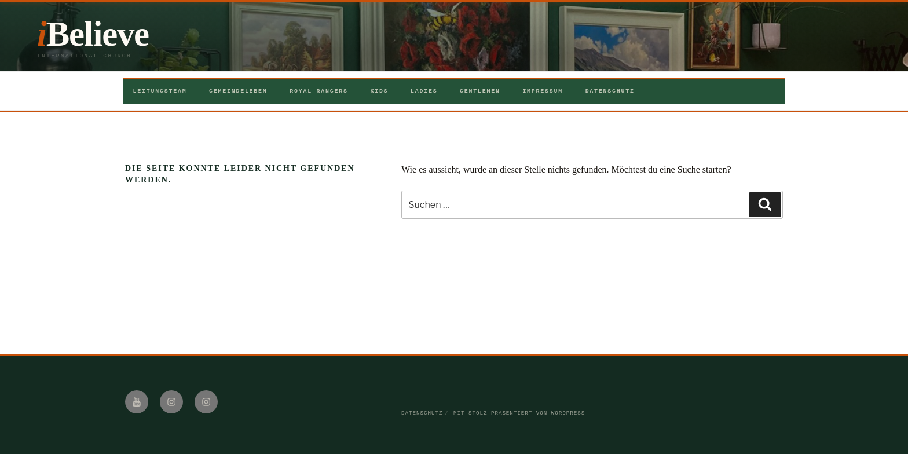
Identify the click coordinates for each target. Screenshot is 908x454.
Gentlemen (480, 91)
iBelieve (93, 33)
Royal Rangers (319, 91)
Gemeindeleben (238, 91)
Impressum (542, 91)
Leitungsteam (160, 91)
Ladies (424, 91)
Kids (379, 91)
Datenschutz (610, 91)
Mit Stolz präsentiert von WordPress (519, 413)
